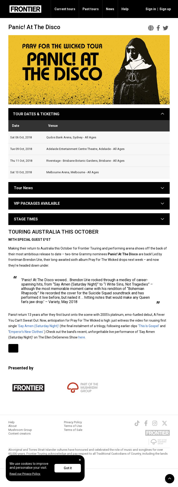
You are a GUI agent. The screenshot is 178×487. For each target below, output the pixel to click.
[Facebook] (146, 423)
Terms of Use (73, 426)
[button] (150, 9)
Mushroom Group (20, 430)
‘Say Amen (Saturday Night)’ (38, 326)
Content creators (19, 433)
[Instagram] (154, 423)
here (81, 337)
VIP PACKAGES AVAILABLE (37, 203)
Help (124, 9)
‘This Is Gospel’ (148, 326)
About (12, 426)
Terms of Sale (73, 430)
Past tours (91, 9)
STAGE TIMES (26, 219)
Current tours (64, 9)
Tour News (23, 188)
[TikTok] (137, 423)
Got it (68, 468)
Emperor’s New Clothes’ (26, 332)
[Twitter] (164, 423)
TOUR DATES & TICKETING (36, 114)
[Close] (80, 460)
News (110, 9)
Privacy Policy (73, 422)
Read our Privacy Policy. (25, 473)
